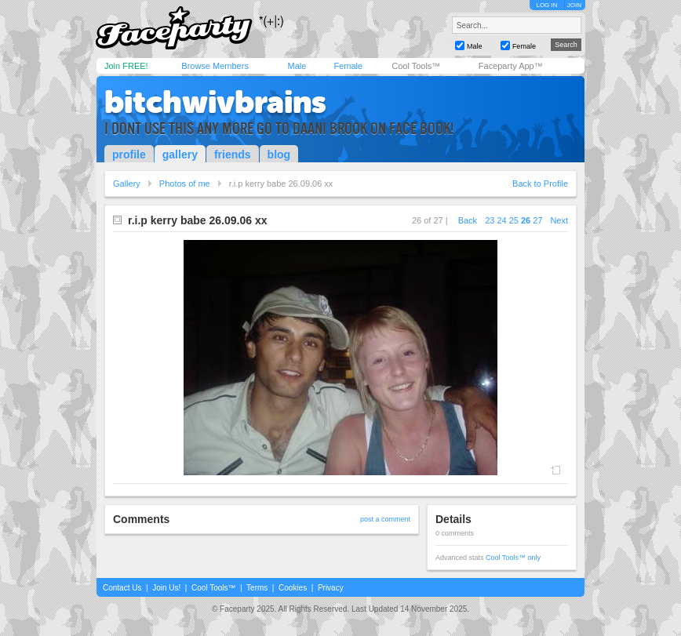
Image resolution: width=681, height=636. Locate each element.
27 (537, 220)
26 (525, 220)
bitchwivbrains (215, 102)
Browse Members (215, 66)
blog (279, 154)
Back (467, 220)
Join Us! (166, 587)
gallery (180, 154)
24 (501, 220)
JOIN (574, 5)
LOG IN (546, 5)
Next (559, 220)
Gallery (126, 183)
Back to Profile (540, 183)
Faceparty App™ (511, 66)
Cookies (293, 587)
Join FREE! (126, 66)
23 (489, 220)
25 (514, 220)
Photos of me (184, 183)
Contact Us (122, 587)
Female (347, 66)
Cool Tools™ (415, 66)
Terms (257, 587)
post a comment (385, 519)
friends (232, 154)
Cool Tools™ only (513, 557)
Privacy (331, 587)
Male (296, 66)
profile (129, 154)
